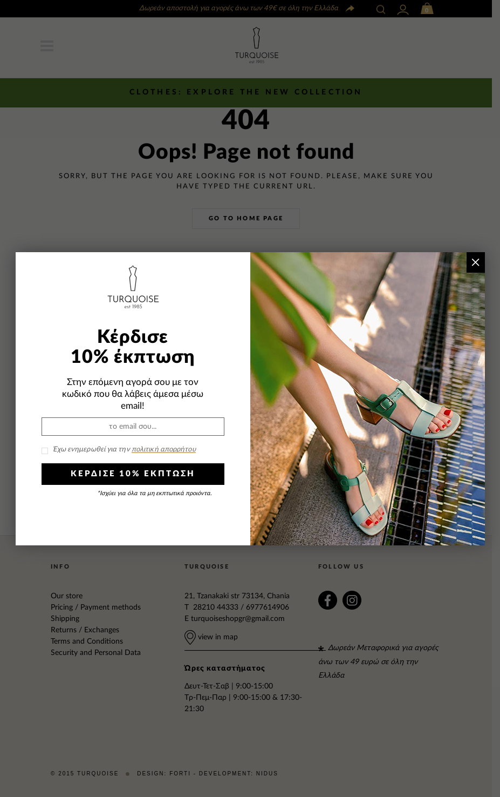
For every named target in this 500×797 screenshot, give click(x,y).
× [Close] (475, 262)
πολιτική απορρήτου (164, 449)
